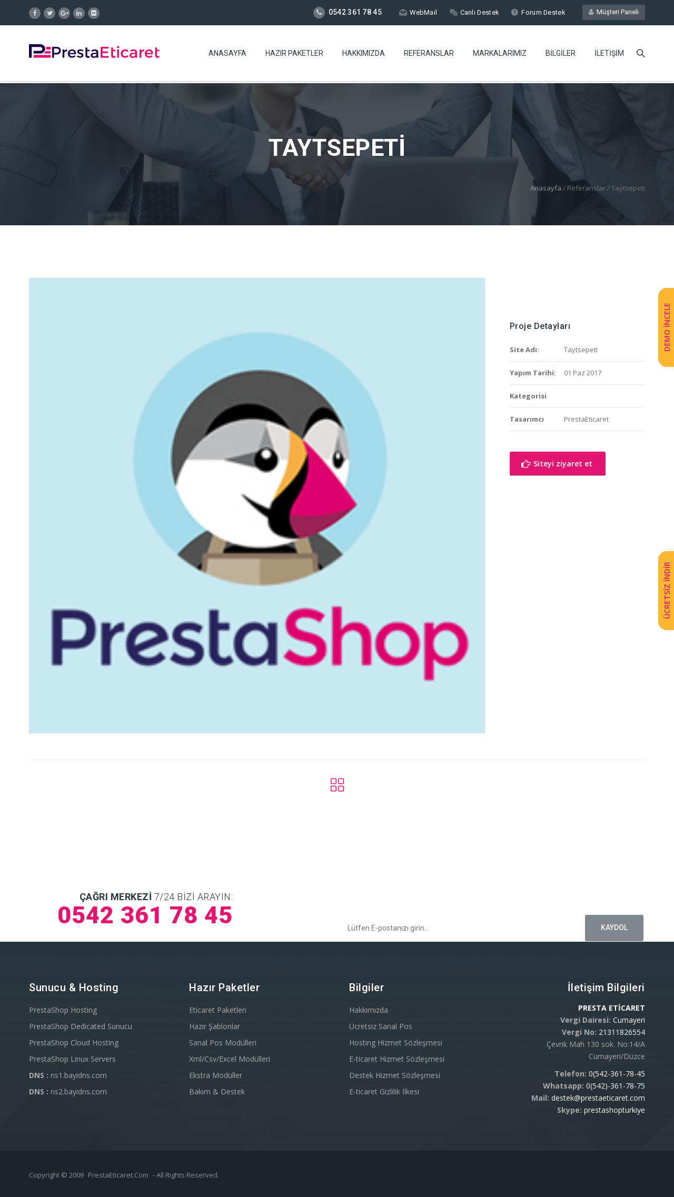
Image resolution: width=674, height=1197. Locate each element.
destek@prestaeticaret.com (598, 1098)
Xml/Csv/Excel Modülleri (229, 1059)
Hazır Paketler (294, 55)
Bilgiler (561, 55)
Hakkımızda (363, 55)
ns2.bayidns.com (68, 1091)
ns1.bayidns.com (68, 1075)
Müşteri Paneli (614, 12)
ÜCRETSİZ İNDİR (667, 591)
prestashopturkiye (614, 1110)
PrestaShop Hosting (63, 1010)
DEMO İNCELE (667, 327)
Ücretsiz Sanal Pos (380, 1026)
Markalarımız (500, 55)
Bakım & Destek (217, 1091)
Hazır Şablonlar (214, 1026)
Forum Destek (537, 12)
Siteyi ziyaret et (556, 463)
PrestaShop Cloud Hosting (73, 1043)
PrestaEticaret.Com (118, 1175)
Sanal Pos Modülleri (222, 1043)
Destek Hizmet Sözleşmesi (394, 1075)
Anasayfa (227, 55)
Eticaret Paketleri (217, 1010)
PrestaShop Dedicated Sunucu (80, 1026)
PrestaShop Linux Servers (72, 1059)
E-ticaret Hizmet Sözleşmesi (396, 1059)
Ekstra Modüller (215, 1075)
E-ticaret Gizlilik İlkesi (384, 1091)
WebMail (416, 12)
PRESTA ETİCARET (611, 1008)
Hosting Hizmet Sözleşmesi (395, 1043)
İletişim (609, 55)
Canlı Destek (473, 12)
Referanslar (429, 55)
